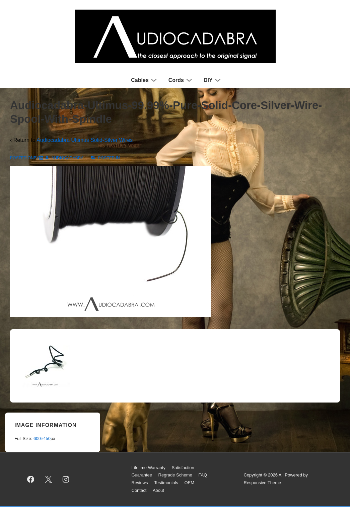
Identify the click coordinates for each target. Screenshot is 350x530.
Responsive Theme (262, 482)
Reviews (140, 482)
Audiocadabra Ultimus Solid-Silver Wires (85, 140)
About (158, 490)
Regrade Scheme (175, 474)
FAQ (202, 474)
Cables (144, 80)
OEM (189, 482)
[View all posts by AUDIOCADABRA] (65, 158)
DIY (213, 80)
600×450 (42, 438)
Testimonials (166, 482)
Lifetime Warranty (148, 467)
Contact (139, 490)
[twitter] (48, 479)
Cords (181, 80)
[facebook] (30, 479)
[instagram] (66, 479)
